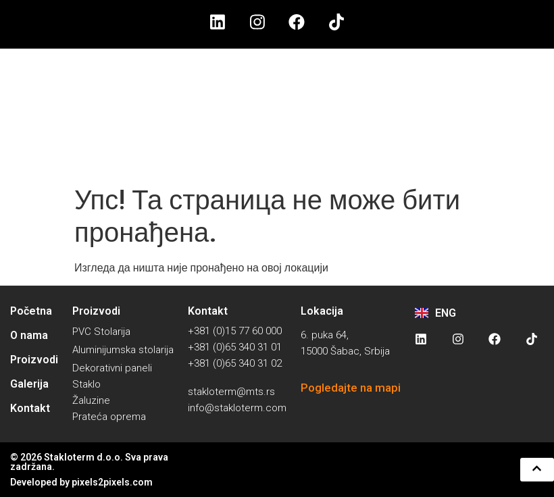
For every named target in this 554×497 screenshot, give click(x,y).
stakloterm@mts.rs (231, 392)
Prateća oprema (109, 417)
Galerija (29, 383)
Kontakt (30, 408)
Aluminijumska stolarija (123, 350)
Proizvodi (34, 359)
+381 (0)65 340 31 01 (235, 347)
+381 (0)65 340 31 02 (235, 363)
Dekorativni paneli (112, 368)
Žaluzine (91, 400)
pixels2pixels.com (112, 482)
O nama (29, 335)
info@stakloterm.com (237, 408)
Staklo (86, 384)
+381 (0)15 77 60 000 (235, 331)
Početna (31, 311)
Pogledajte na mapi (351, 387)
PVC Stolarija (101, 331)
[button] (535, 469)
